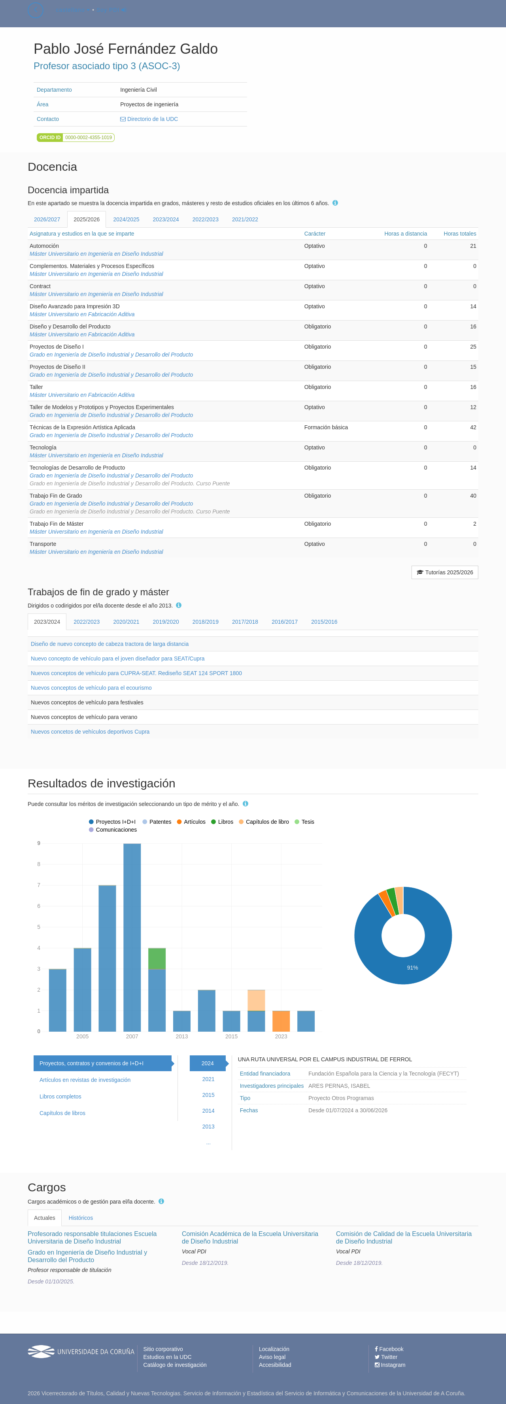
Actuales (44, 1218)
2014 (208, 1111)
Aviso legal (272, 1357)
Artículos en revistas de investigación (85, 1080)
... (208, 1142)
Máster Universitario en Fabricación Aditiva (82, 314)
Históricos (81, 1218)
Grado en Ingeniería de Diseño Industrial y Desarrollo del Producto (111, 354)
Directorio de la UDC (149, 119)
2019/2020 (166, 622)
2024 (208, 1063)
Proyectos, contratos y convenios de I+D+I (91, 1063)
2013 (208, 1126)
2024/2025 (126, 219)
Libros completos (60, 1096)
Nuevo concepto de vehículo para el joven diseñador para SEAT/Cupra (117, 658)
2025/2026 (87, 219)
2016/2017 (285, 622)
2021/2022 (245, 219)
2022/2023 (206, 219)
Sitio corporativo (163, 1349)
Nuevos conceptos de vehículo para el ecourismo (91, 688)
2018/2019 (206, 622)
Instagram (390, 1365)
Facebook (389, 1349)
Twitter (386, 1357)
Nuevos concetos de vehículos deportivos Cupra (90, 731)
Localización (274, 1349)
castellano (73, 17)
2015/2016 (324, 622)
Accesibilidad (275, 1365)
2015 (208, 1095)
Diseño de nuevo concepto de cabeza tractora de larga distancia (110, 644)
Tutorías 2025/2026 (445, 572)
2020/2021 (126, 622)
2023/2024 (166, 219)
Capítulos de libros (62, 1113)
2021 (208, 1079)
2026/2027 (47, 219)
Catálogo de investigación (175, 1365)
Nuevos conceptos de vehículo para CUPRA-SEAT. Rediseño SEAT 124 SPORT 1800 (136, 673)
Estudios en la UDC (167, 1357)
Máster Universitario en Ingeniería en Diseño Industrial (96, 254)
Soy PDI (111, 17)
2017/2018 (245, 622)
